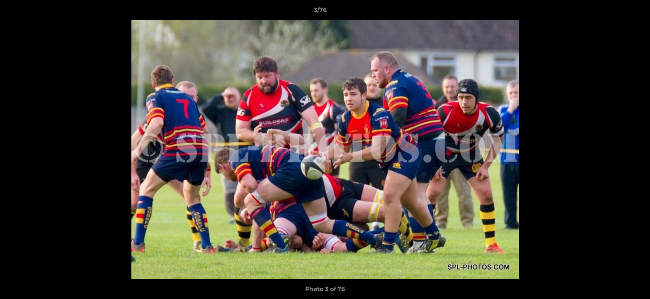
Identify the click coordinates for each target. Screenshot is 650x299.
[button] (615, 12)
